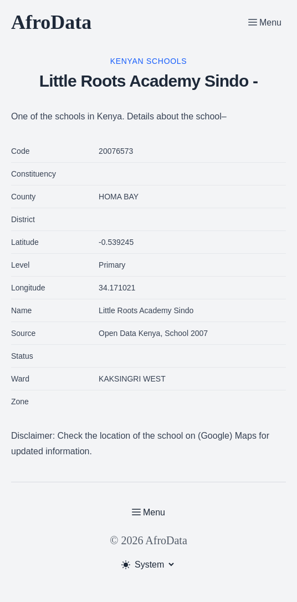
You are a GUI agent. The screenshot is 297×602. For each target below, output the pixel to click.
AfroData (51, 22)
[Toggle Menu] (265, 22)
